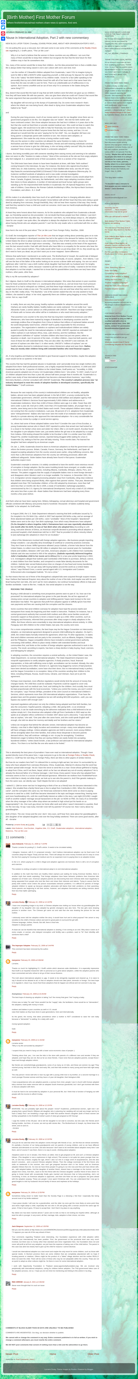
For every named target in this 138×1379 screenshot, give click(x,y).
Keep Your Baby (111, 270)
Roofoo (74, 1369)
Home (53, 1354)
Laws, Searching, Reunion (115, 267)
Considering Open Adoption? (116, 273)
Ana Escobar (29, 828)
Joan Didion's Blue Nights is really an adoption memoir (118, 237)
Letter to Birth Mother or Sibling (117, 276)
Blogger (90, 1369)
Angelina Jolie (41, 828)
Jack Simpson (18, 1226)
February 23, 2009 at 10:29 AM (34, 994)
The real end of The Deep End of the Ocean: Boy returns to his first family (118, 230)
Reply (14, 894)
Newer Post (12, 1354)
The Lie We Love (44, 236)
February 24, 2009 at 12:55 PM (32, 1192)
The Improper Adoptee (21, 945)
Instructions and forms (113, 300)
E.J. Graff (51, 828)
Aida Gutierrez (17, 828)
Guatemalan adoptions (65, 828)
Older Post (93, 1354)
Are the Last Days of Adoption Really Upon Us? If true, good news (118, 253)
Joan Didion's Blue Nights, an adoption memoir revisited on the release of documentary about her (118, 245)
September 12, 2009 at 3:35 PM (36, 1226)
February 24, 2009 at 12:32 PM (40, 1139)
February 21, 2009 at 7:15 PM (35, 844)
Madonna (9, 831)
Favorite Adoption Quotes (114, 289)
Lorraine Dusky (18, 902)
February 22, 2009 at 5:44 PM (42, 945)
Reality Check (88, 755)
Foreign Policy (74, 755)
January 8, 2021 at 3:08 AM (33, 1282)
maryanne (16, 960)
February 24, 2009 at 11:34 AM (32, 1040)
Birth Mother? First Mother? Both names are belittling (117, 222)
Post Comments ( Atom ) (25, 1359)
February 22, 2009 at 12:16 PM (40, 902)
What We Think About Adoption (117, 286)
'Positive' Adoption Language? (116, 283)
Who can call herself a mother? (117, 216)
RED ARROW (17, 1282)
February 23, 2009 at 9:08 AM (32, 960)
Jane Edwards (18, 844)
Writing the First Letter (113, 280)
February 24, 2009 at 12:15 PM (40, 1105)
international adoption (83, 828)
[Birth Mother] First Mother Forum (41, 17)
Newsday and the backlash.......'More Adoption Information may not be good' (116, 210)
